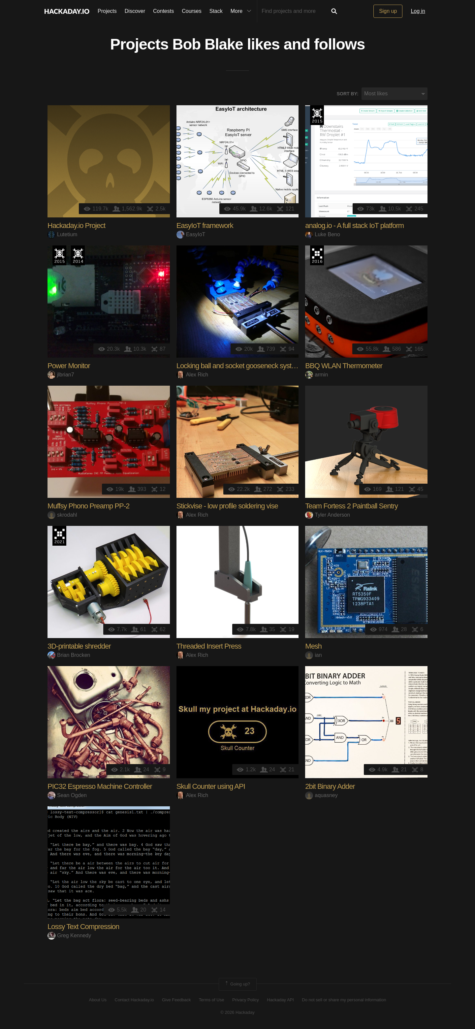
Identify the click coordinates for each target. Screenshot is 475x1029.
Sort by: (348, 94)
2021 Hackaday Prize (59, 536)
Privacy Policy (245, 1000)
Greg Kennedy (69, 936)
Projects (107, 11)
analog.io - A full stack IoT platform (354, 226)
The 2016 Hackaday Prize (317, 256)
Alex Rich (192, 375)
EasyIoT (191, 235)
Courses (192, 11)
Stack (216, 11)
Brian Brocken (69, 655)
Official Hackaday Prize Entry (78, 256)
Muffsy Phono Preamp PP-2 (88, 506)
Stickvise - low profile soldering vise (227, 506)
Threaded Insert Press (208, 647)
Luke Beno (322, 235)
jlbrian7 (61, 375)
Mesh (313, 647)
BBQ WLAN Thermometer (343, 366)
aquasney (321, 795)
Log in (418, 11)
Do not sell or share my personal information (344, 1000)
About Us (98, 1000)
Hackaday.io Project (76, 226)
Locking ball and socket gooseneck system (238, 366)
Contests (163, 11)
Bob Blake (208, 44)
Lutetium (62, 235)
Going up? (237, 984)
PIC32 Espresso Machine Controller (100, 787)
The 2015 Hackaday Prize (317, 116)
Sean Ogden (67, 795)
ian (313, 655)
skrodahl (62, 515)
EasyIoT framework (204, 226)
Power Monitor (69, 366)
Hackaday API (280, 1000)
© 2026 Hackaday (237, 1012)
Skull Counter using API (210, 787)
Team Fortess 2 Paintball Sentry (351, 506)
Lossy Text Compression (83, 927)
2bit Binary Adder (330, 787)
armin (316, 375)
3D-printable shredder (79, 647)
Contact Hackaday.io (134, 1000)
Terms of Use (211, 1000)
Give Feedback (176, 1000)
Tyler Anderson (327, 515)
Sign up (388, 11)
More (242, 11)
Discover (135, 11)
